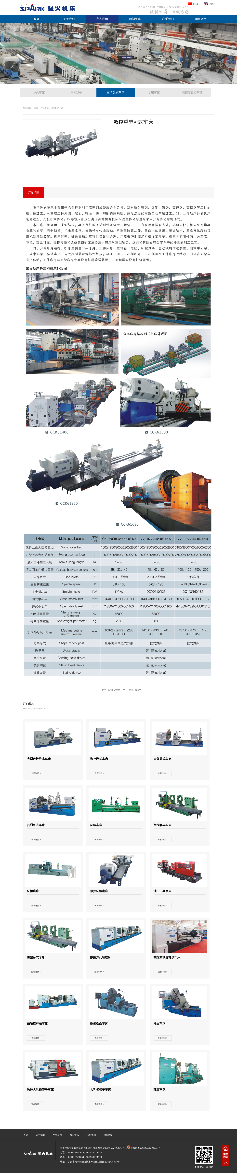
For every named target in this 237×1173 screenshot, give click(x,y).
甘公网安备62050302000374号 (146, 1148)
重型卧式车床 (115, 92)
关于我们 (69, 19)
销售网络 (201, 19)
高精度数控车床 (192, 92)
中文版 (195, 4)
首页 (36, 19)
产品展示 (102, 19)
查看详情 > (36, 773)
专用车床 (154, 92)
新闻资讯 (135, 19)
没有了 (138, 690)
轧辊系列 (77, 92)
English (212, 4)
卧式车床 (39, 92)
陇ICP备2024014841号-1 (115, 1148)
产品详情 (33, 192)
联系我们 (168, 19)
